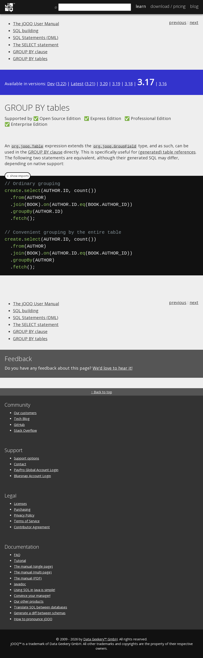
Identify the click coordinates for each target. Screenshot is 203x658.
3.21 (90, 83)
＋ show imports (17, 175)
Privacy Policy (24, 515)
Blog (194, 6)
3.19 (116, 83)
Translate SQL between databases (40, 607)
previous (177, 22)
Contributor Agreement (32, 526)
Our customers (25, 412)
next (194, 22)
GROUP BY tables (30, 58)
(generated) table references (167, 151)
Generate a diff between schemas (40, 613)
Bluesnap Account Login (32, 475)
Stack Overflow (25, 430)
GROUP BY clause (30, 51)
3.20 (104, 83)
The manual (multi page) (33, 572)
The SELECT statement (36, 44)
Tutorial (20, 560)
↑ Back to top (101, 392)
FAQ (17, 554)
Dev (51, 83)
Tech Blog (22, 418)
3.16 (163, 83)
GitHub (19, 424)
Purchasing (22, 509)
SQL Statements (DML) (35, 37)
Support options (26, 458)
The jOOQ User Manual (36, 23)
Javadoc (20, 583)
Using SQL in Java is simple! (34, 589)
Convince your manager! (32, 595)
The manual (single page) (33, 566)
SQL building (25, 30)
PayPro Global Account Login (36, 469)
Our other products (29, 601)
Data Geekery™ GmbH (100, 638)
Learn (141, 6)
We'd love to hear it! (112, 367)
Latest (77, 83)
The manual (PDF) (28, 578)
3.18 (129, 83)
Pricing (167, 6)
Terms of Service (27, 521)
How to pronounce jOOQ (33, 618)
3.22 (61, 83)
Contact (20, 464)
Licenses (20, 503)
